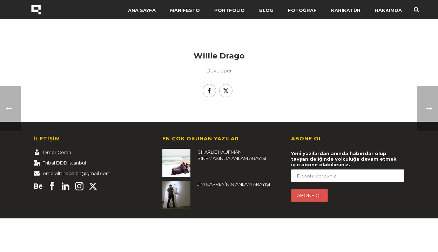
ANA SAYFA (142, 10)
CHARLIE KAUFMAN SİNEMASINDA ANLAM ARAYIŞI (231, 155)
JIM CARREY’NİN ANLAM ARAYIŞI (233, 184)
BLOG (266, 10)
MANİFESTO (185, 10)
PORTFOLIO (229, 10)
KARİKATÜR (345, 10)
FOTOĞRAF (302, 10)
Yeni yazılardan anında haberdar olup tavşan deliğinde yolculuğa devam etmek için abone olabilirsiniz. (344, 158)
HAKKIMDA (388, 10)
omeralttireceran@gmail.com (76, 173)
